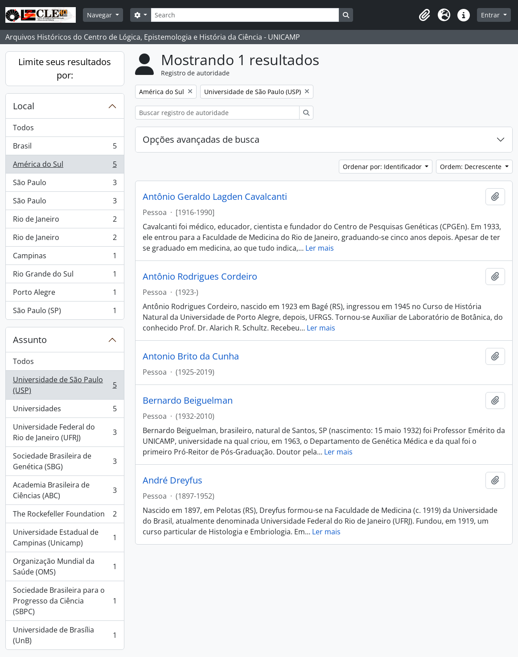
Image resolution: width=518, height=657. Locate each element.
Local (23, 106)
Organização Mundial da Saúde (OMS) (64, 566)
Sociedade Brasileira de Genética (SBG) (64, 461)
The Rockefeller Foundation (64, 515)
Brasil (64, 147)
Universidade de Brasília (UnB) (64, 635)
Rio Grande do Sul (64, 276)
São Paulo (64, 184)
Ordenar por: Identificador (383, 166)
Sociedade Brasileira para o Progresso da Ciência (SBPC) (64, 600)
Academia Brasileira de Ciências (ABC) (64, 490)
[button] (424, 15)
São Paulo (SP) (64, 312)
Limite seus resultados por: (64, 68)
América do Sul (64, 166)
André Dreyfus (172, 480)
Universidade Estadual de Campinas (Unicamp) (64, 537)
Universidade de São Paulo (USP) (64, 385)
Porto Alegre (64, 294)
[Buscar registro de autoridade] (217, 113)
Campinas (64, 257)
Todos (23, 127)
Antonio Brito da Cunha (191, 356)
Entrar (491, 15)
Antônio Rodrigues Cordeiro (200, 276)
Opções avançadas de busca (201, 139)
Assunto (30, 340)
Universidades (64, 410)
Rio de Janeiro (64, 221)
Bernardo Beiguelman (188, 400)
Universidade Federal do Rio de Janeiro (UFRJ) (64, 432)
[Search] (245, 15)
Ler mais (319, 248)
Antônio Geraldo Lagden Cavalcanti (215, 196)
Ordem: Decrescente (471, 166)
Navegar (100, 15)
